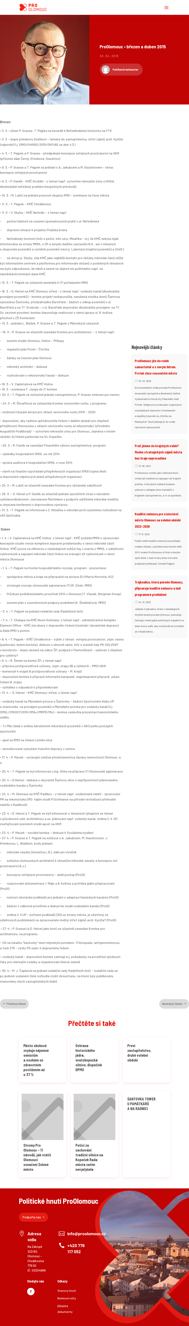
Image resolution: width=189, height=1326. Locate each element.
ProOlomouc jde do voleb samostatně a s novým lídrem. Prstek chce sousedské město (156, 366)
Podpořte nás (32, 1217)
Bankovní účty (66, 1298)
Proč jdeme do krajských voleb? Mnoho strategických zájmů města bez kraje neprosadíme (158, 451)
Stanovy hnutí (66, 1290)
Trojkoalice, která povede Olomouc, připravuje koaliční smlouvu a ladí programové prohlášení (159, 588)
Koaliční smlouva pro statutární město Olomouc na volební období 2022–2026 (158, 520)
